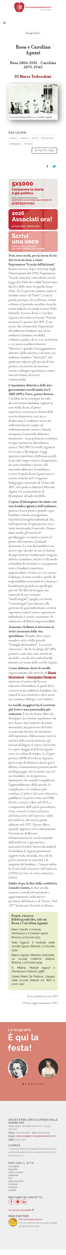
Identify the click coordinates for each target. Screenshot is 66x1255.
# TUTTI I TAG (44, 150)
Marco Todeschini (35, 77)
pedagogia (15, 143)
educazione (47, 138)
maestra (24, 138)
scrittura (28, 143)
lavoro (35, 138)
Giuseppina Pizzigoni (41, 677)
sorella (13, 138)
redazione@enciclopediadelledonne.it (36, 1136)
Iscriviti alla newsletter (21, 1210)
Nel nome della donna (30, 1219)
